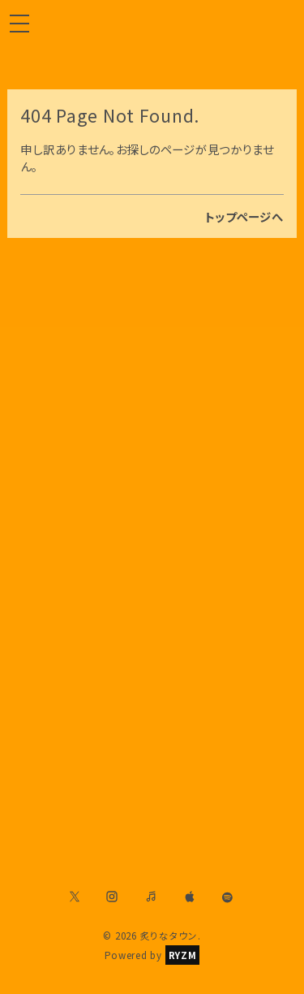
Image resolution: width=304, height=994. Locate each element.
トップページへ (244, 216)
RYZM (183, 955)
